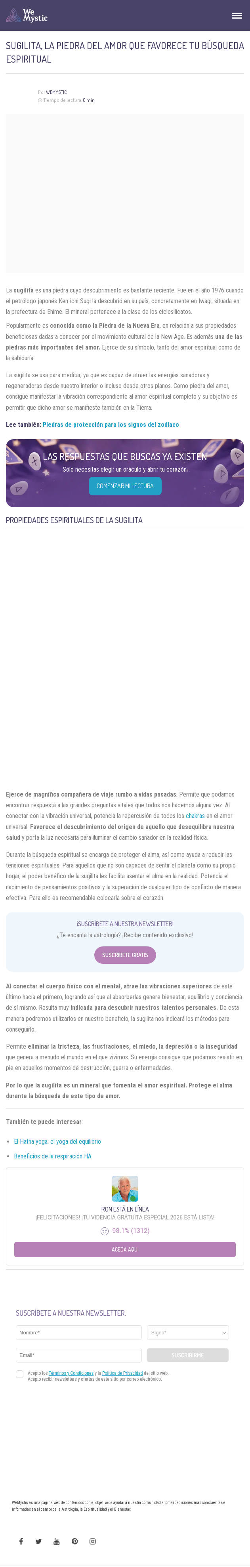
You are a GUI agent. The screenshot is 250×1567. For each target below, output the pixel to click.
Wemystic (56, 92)
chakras (195, 816)
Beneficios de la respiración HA (53, 1156)
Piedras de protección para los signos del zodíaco (111, 424)
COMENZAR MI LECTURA (125, 486)
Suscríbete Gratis (125, 955)
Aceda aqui (125, 1249)
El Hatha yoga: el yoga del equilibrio (57, 1141)
